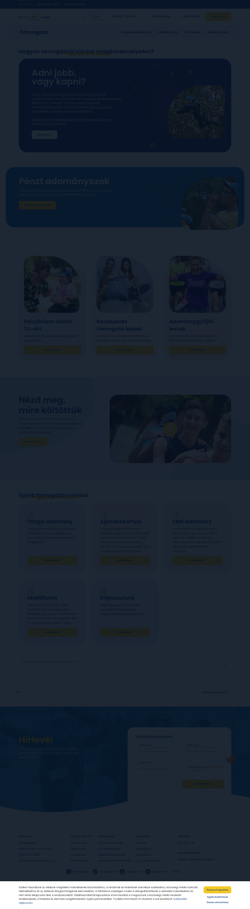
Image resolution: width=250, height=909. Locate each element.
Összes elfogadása (219, 890)
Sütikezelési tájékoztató (165, 901)
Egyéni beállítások (219, 897)
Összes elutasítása (219, 903)
